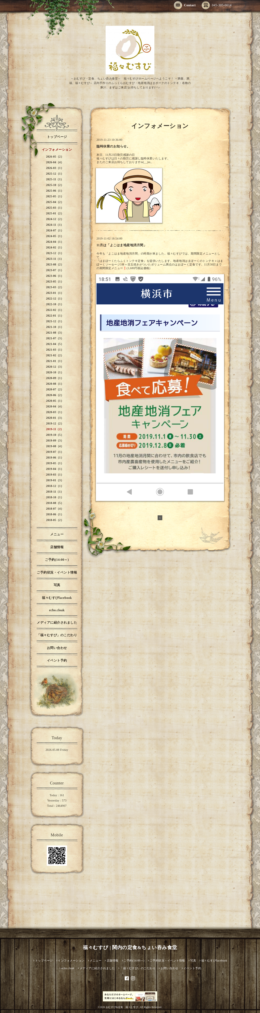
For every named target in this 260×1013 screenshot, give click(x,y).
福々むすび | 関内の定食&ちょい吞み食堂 (130, 947)
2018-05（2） (55, 520)
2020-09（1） (55, 378)
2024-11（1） (55, 224)
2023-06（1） (55, 275)
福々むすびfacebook (57, 597)
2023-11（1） (55, 258)
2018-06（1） (55, 514)
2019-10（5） (55, 434)
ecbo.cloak (57, 610)
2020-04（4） (55, 406)
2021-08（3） (55, 332)
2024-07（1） (55, 230)
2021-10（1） (55, 327)
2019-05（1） (55, 463)
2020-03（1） (55, 412)
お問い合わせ (57, 648)
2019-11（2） (55, 429)
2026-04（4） (55, 162)
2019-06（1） (55, 457)
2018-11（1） (55, 491)
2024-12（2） (55, 219)
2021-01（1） (55, 361)
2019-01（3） (55, 480)
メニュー (57, 534)
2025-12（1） (55, 173)
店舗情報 (57, 547)
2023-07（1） (55, 270)
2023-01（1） (55, 292)
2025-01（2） (55, 213)
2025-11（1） (55, 179)
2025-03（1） (55, 207)
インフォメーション (57, 149)
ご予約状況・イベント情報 (57, 572)
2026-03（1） (55, 168)
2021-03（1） (55, 349)
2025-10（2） (55, 185)
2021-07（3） (55, 338)
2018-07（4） (55, 508)
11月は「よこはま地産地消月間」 (121, 245)
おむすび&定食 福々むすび (122, 1007)
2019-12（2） (55, 423)
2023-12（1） (55, 253)
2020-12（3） (55, 366)
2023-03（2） (55, 287)
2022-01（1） (55, 315)
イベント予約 (57, 660)
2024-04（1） (55, 241)
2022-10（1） (55, 304)
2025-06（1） (55, 190)
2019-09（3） (55, 440)
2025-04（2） (55, 202)
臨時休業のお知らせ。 (113, 146)
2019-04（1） (55, 469)
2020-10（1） (55, 372)
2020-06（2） (55, 395)
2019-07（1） (55, 451)
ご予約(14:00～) (57, 559)
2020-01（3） (55, 417)
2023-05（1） (55, 281)
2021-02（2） (55, 355)
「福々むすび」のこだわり (57, 635)
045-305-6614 (217, 5)
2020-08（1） (55, 383)
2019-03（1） (55, 474)
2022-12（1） (55, 298)
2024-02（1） (55, 247)
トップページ (57, 137)
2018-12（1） (55, 486)
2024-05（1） (55, 236)
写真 (57, 585)
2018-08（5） (55, 503)
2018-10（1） (55, 497)
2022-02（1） (55, 310)
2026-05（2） (55, 156)
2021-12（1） (55, 321)
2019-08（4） (55, 446)
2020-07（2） (55, 389)
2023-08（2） (55, 264)
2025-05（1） (55, 196)
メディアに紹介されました (57, 622)
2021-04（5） (55, 344)
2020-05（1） (55, 400)
